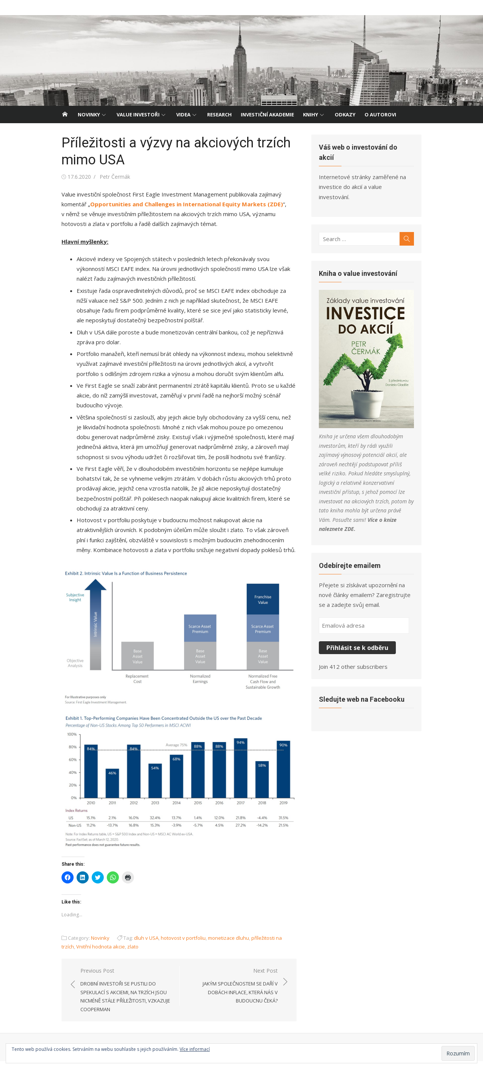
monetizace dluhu (223, 945)
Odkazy (345, 114)
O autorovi (380, 114)
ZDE (396, 504)
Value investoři (138, 114)
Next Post (232, 994)
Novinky (89, 114)
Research (219, 114)
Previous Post (122, 998)
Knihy (310, 114)
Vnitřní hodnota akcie (81, 954)
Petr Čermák (110, 176)
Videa (183, 114)
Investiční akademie (267, 114)
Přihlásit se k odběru (359, 623)
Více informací (195, 1049)
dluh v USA (141, 945)
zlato (113, 954)
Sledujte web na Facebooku (363, 674)
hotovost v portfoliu (178, 945)
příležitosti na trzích (268, 945)
